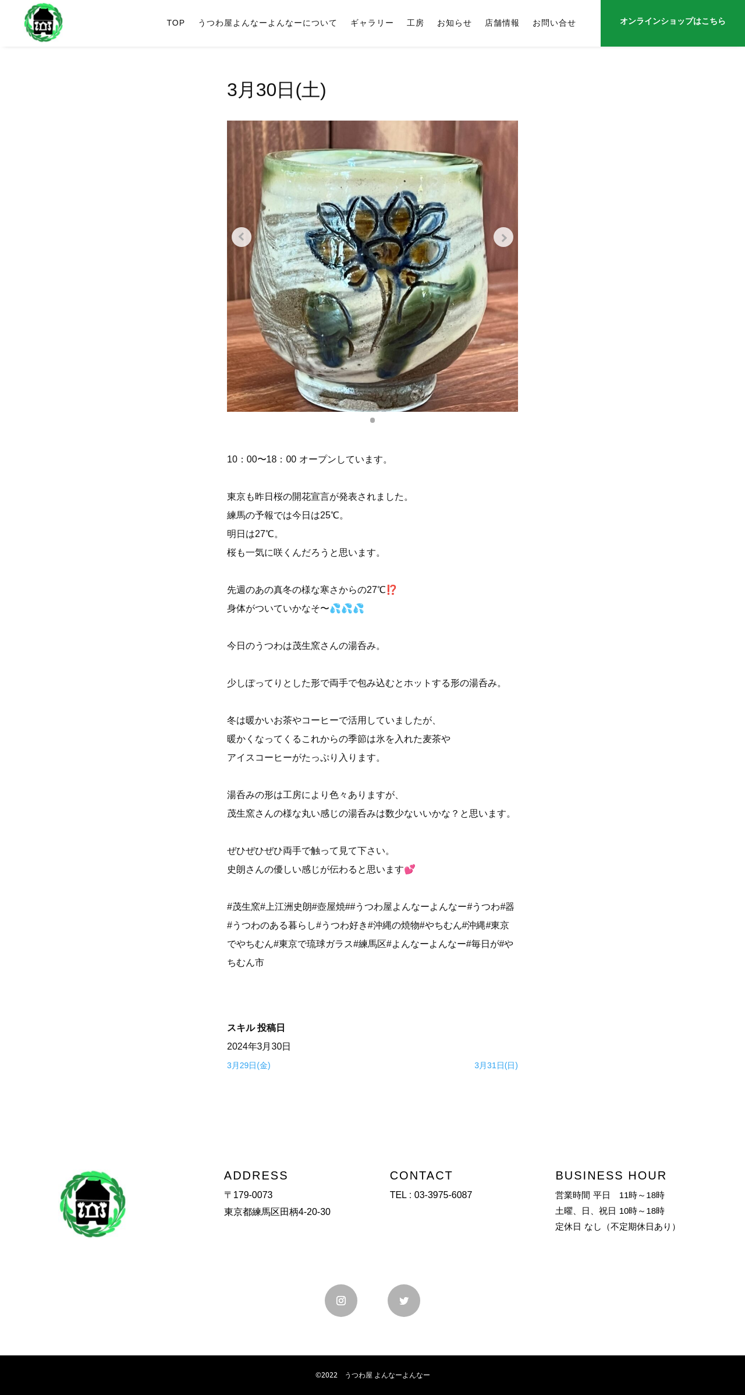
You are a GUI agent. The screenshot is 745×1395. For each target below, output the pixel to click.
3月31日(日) (496, 1065)
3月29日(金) (249, 1065)
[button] (372, 420)
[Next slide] (500, 237)
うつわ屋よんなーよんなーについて (268, 22)
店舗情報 (502, 22)
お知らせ (454, 22)
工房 (415, 22)
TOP (175, 22)
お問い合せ (554, 22)
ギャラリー (372, 22)
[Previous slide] (244, 237)
